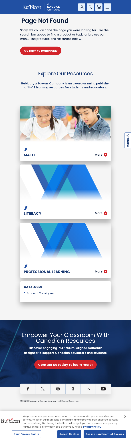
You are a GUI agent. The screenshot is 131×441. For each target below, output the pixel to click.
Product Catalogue (40, 293)
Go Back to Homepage (41, 51)
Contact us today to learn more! (65, 364)
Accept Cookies (69, 434)
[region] (65, 426)
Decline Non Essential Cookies (105, 434)
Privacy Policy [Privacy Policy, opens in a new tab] (92, 426)
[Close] (125, 417)
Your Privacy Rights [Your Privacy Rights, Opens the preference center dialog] (26, 434)
